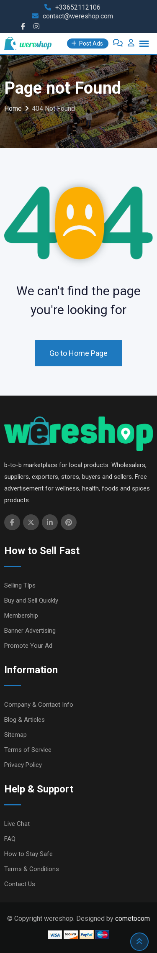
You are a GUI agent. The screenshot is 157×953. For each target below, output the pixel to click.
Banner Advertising (30, 630)
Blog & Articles (24, 719)
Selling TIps (20, 585)
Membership (21, 615)
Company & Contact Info (38, 704)
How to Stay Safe (28, 854)
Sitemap (15, 734)
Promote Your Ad (28, 645)
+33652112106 (77, 7)
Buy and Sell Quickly (31, 600)
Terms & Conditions (31, 869)
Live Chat (17, 824)
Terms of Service (27, 750)
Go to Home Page (78, 353)
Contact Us (19, 884)
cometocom (132, 918)
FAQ (9, 839)
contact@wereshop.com (78, 16)
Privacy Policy (23, 765)
